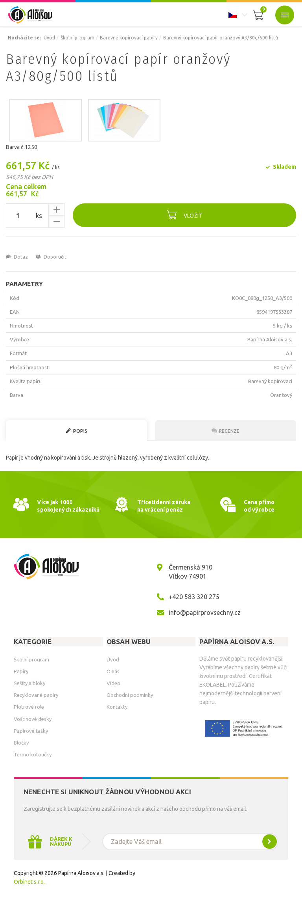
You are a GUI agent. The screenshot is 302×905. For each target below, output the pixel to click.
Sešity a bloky (29, 683)
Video (113, 683)
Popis (76, 431)
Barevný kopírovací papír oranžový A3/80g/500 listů (220, 37)
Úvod (49, 37)
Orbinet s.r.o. (29, 882)
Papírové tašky (31, 731)
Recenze (225, 431)
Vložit (185, 214)
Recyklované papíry (36, 695)
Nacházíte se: (24, 37)
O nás (113, 671)
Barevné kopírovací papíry (129, 37)
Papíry (21, 671)
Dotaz (17, 256)
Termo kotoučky (33, 754)
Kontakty (117, 706)
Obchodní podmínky (130, 695)
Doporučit (51, 256)
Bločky (21, 742)
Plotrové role (29, 706)
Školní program (77, 37)
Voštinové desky (33, 719)
